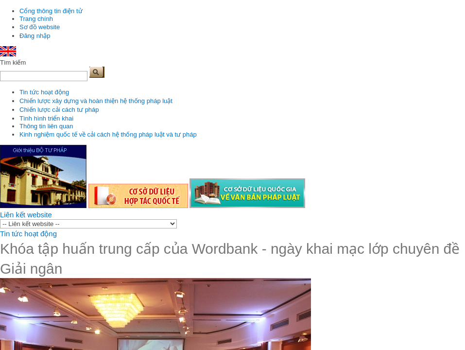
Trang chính (36, 18)
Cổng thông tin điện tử (51, 11)
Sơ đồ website (39, 27)
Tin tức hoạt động (44, 92)
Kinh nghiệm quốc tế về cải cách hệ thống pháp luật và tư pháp (108, 134)
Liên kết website (26, 214)
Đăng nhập (34, 35)
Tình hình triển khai (46, 118)
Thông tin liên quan (46, 126)
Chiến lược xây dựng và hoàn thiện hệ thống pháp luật (95, 101)
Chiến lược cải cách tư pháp (59, 109)
